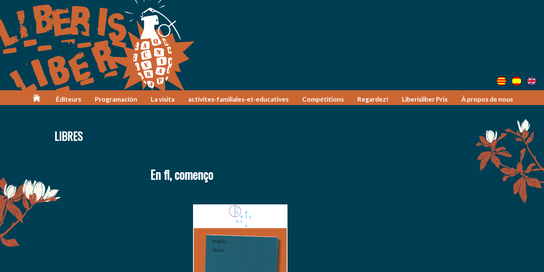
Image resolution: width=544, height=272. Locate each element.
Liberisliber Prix (425, 99)
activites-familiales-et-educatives (238, 99)
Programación (116, 99)
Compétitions (323, 99)
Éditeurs (68, 99)
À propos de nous (487, 99)
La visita (163, 99)
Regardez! (372, 99)
